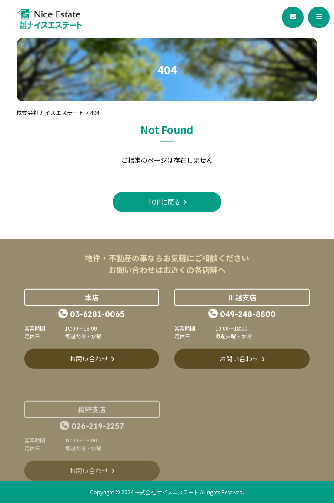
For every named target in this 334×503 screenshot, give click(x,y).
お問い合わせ (88, 359)
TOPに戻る (163, 202)
